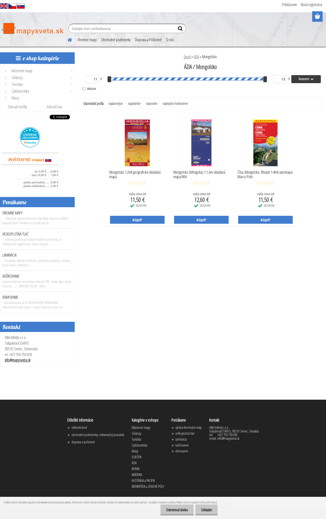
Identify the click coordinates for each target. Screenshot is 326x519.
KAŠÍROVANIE (10, 276)
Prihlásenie (289, 4)
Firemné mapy (87, 39)
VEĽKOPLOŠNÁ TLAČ (15, 234)
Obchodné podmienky (116, 39)
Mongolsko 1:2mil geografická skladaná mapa (135, 174)
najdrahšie (134, 103)
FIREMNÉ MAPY (12, 213)
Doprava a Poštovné (148, 39)
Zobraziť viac (54, 106)
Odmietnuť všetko (177, 509)
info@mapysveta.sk (17, 360)
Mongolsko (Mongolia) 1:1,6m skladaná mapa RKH (199, 174)
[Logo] (32, 29)
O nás (170, 39)
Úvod (187, 56)
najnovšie (151, 103)
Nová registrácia (311, 4)
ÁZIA (196, 56)
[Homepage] (67, 39)
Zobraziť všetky (17, 106)
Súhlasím (206, 509)
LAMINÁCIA (9, 255)
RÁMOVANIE (10, 297)
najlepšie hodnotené (175, 103)
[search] (181, 29)
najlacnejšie (116, 103)
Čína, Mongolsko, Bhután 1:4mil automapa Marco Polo (264, 174)
